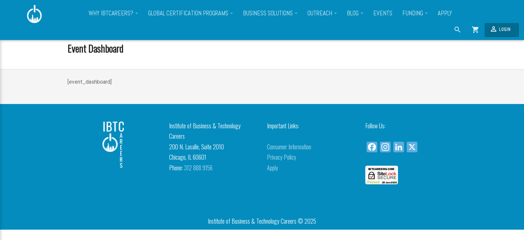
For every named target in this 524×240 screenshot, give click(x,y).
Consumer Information (289, 146)
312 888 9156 (198, 167)
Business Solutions (270, 13)
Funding (415, 13)
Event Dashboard (95, 48)
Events (382, 13)
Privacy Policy (281, 157)
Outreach (322, 13)
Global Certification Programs (190, 13)
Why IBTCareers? (113, 13)
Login (500, 29)
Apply (445, 13)
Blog (355, 13)
